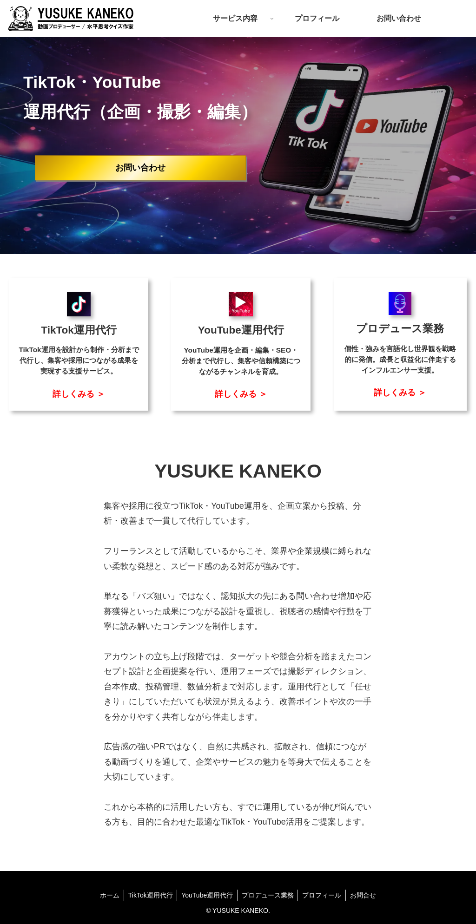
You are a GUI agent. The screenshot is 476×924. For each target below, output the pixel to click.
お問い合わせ (140, 167)
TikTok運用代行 (148, 895)
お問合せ (366, 895)
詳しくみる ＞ (79, 394)
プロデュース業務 (268, 895)
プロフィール (323, 895)
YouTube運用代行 (206, 895)
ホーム (107, 895)
